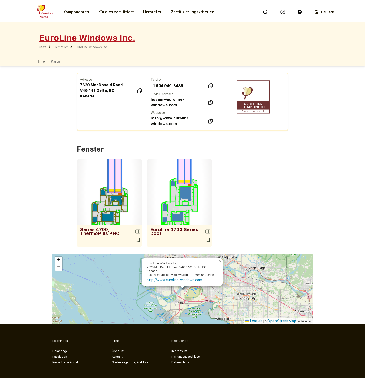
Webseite (158, 112)
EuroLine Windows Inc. (91, 47)
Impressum (179, 351)
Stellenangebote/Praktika (130, 362)
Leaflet (253, 321)
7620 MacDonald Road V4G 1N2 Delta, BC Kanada (101, 90)
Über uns (118, 351)
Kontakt (117, 356)
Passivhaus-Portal (65, 362)
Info (41, 61)
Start (42, 47)
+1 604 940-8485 (167, 85)
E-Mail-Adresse (162, 94)
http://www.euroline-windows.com (171, 121)
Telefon (157, 79)
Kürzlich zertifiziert (116, 12)
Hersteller (152, 12)
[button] (220, 261)
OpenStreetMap (281, 321)
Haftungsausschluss (185, 356)
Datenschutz (180, 362)
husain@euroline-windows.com (167, 102)
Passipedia (60, 356)
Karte (55, 61)
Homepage (60, 351)
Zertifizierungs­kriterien (192, 12)
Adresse (86, 79)
